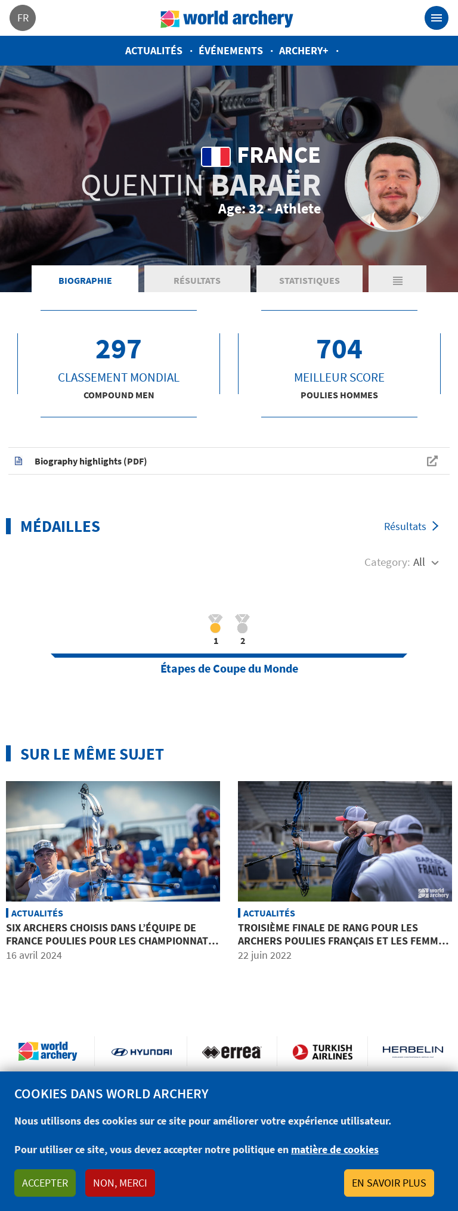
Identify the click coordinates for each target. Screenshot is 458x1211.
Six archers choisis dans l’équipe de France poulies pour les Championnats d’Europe (110, 940)
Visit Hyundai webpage (142, 1051)
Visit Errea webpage (232, 1051)
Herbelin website (413, 1051)
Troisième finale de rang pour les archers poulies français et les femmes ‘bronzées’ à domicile (344, 940)
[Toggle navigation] (436, 18)
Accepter (45, 1183)
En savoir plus (389, 1183)
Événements (231, 50)
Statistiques (309, 280)
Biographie (85, 280)
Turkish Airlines (322, 1051)
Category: (387, 562)
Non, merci (120, 1183)
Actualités (153, 50)
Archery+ (304, 50)
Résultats (197, 280)
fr (23, 17)
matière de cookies (335, 1149)
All (419, 562)
